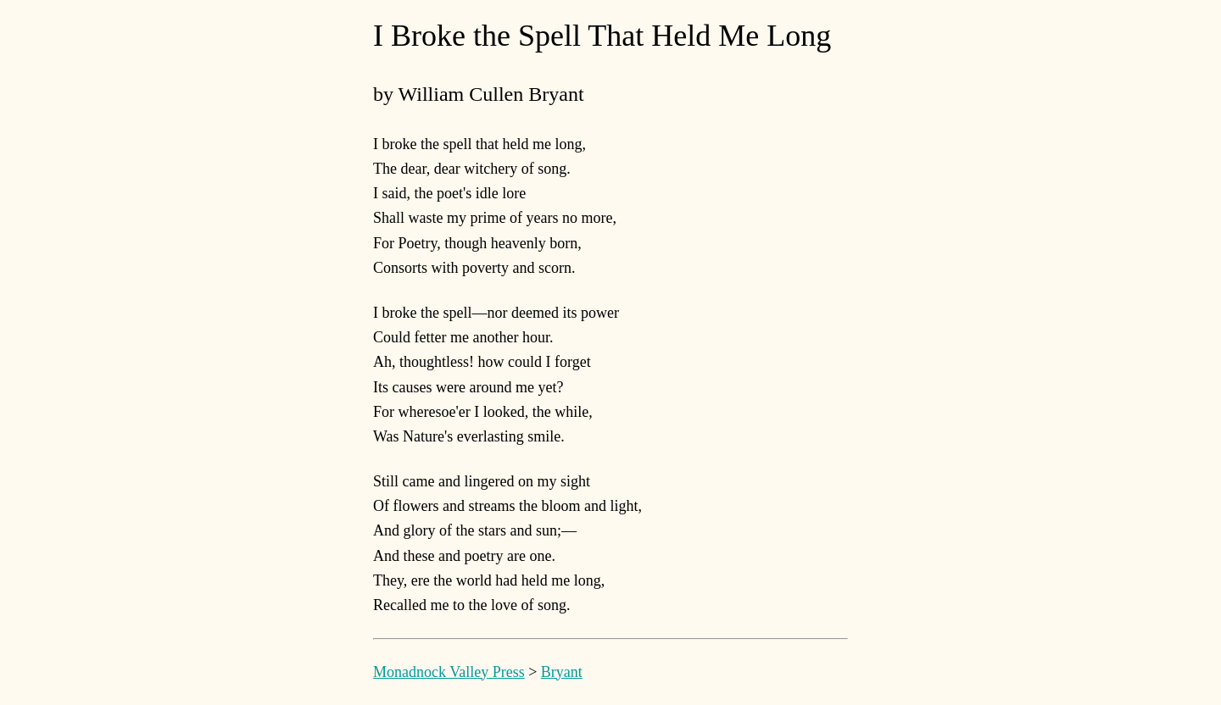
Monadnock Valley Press (449, 671)
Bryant (562, 671)
